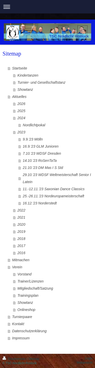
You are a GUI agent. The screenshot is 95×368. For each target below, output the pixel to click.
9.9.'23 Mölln (33, 139)
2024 (21, 118)
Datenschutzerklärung (29, 331)
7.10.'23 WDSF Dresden (42, 153)
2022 (21, 210)
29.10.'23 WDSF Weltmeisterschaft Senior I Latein (57, 178)
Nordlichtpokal (34, 125)
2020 (21, 224)
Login (88, 358)
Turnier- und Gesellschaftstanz (41, 82)
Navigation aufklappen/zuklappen (47, 6)
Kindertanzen (28, 75)
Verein (17, 267)
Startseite (19, 68)
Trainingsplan (28, 295)
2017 (21, 246)
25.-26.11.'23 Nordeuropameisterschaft (53, 196)
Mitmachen (20, 260)
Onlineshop (26, 310)
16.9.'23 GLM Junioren (41, 146)
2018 (21, 239)
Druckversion (15, 359)
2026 (21, 104)
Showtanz (25, 89)
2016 (21, 253)
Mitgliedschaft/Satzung (35, 288)
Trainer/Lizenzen (30, 281)
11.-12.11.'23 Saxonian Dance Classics (54, 189)
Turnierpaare (22, 317)
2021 (21, 217)
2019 (21, 232)
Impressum (21, 338)
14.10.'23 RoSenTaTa (40, 161)
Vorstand (24, 274)
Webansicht (84, 362)
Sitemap (33, 359)
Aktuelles (19, 97)
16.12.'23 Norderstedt (40, 203)
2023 (21, 132)
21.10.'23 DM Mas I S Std (43, 168)
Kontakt (18, 324)
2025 (21, 111)
